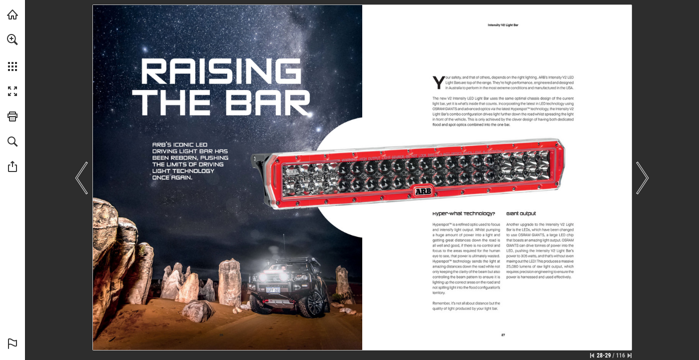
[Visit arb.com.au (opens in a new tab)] (12, 14)
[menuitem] (12, 52)
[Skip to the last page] (630, 355)
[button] (12, 39)
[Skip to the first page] (592, 355)
